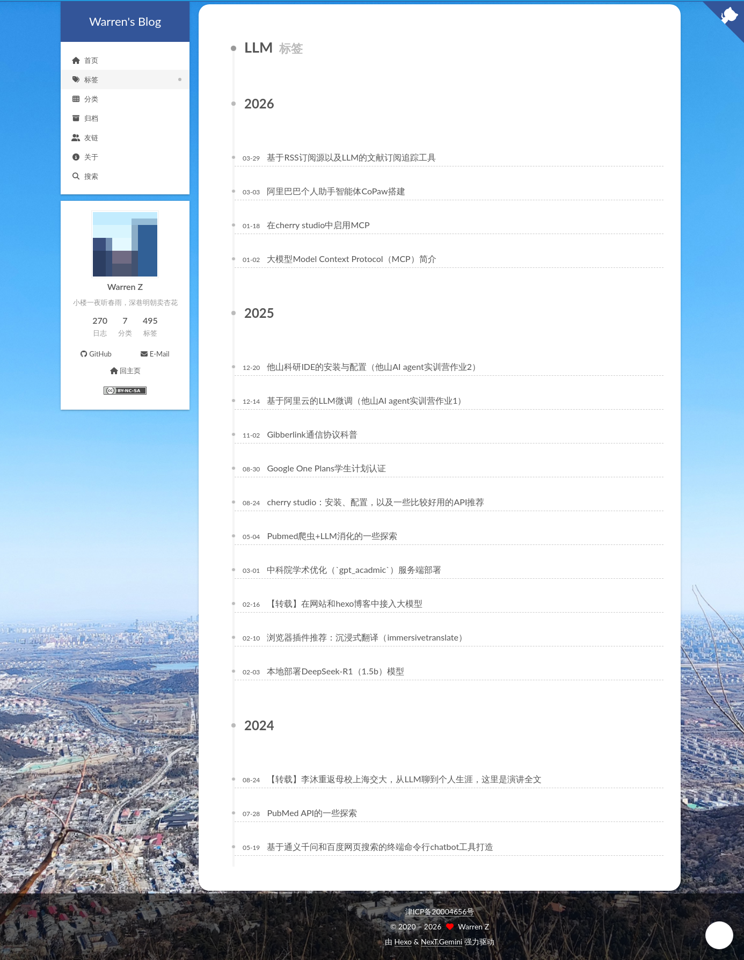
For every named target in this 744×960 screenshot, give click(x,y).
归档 (84, 118)
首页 (84, 60)
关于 (84, 156)
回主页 (125, 370)
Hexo (403, 941)
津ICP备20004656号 (440, 911)
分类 (84, 98)
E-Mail (154, 354)
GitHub (95, 354)
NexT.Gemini (441, 941)
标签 (84, 79)
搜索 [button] (84, 176)
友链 (84, 137)
